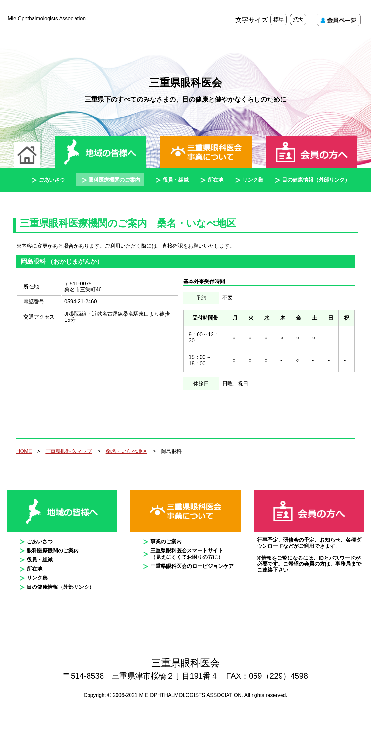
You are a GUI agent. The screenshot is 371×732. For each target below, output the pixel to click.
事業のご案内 (166, 541)
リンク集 (252, 180)
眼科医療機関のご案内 (114, 180)
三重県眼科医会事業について (206, 153)
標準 (278, 19)
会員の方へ (311, 153)
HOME (24, 451)
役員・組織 (176, 180)
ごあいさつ (52, 180)
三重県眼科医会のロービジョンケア (192, 566)
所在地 (215, 180)
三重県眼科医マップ (68, 451)
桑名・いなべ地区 (126, 451)
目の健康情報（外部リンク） (316, 180)
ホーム (27, 155)
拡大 (298, 19)
